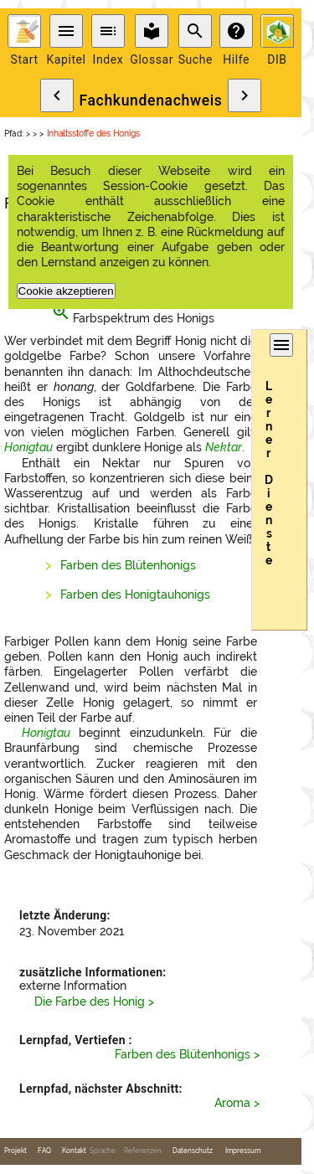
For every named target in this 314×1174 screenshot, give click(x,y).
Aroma (232, 1103)
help (236, 31)
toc (108, 31)
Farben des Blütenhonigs (128, 565)
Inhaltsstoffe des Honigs (93, 133)
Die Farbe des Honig (89, 1001)
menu (66, 31)
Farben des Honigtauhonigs (135, 594)
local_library (152, 31)
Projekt (15, 1151)
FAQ (44, 1151)
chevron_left (57, 95)
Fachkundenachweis (150, 100)
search (195, 31)
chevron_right (244, 95)
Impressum (242, 1151)
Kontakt (74, 1151)
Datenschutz (192, 1151)
